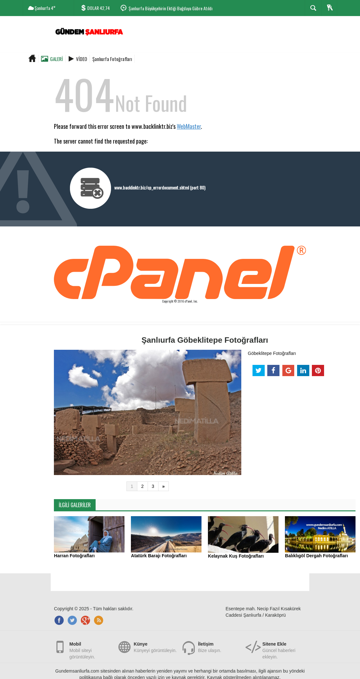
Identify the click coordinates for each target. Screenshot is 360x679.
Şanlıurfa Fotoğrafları (112, 58)
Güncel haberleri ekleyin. (284, 647)
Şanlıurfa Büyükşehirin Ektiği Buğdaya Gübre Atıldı (170, 8)
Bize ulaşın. (209, 647)
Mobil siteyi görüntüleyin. (91, 647)
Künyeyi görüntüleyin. (155, 647)
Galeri (56, 58)
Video (81, 58)
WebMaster (189, 126)
